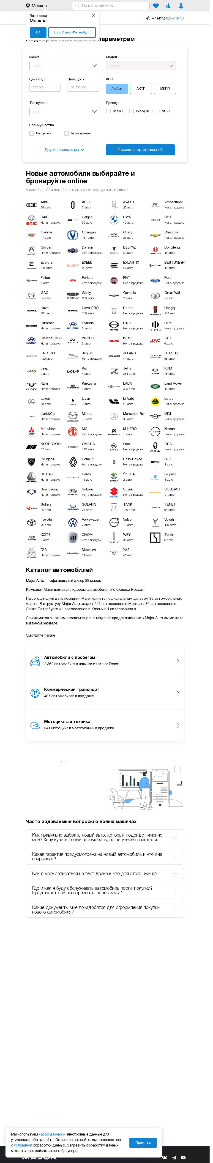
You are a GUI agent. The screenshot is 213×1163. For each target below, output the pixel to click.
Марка (34, 57)
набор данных (51, 1134)
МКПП (165, 88)
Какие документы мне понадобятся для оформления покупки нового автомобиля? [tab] (105, 910)
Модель (112, 57)
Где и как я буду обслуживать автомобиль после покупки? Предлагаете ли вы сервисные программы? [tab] (105, 891)
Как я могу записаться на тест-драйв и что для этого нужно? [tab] (105, 874)
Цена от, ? (37, 79)
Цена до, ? (76, 79)
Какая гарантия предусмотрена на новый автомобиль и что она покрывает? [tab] (105, 857)
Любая (117, 88)
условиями (23, 1145)
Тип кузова (38, 103)
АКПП (141, 88)
